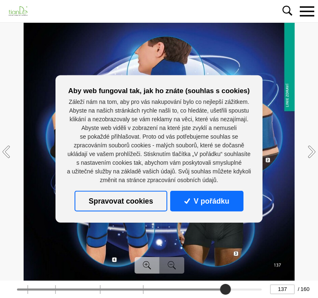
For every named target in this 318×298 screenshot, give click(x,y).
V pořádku (206, 201)
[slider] (225, 289)
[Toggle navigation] (307, 11)
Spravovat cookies (121, 201)
